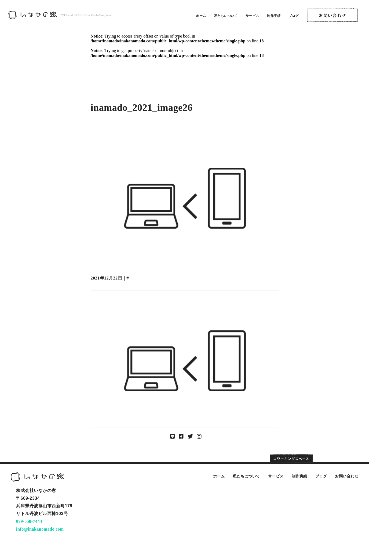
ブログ (293, 16)
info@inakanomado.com (40, 529)
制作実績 (273, 16)
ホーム (201, 16)
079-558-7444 (29, 521)
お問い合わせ (346, 476)
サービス (252, 16)
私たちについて (226, 16)
